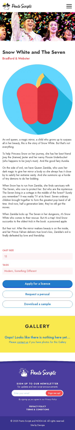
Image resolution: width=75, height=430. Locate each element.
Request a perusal (37, 294)
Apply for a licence (37, 284)
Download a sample (37, 304)
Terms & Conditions (37, 409)
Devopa (41, 425)
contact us (22, 342)
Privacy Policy (51, 399)
